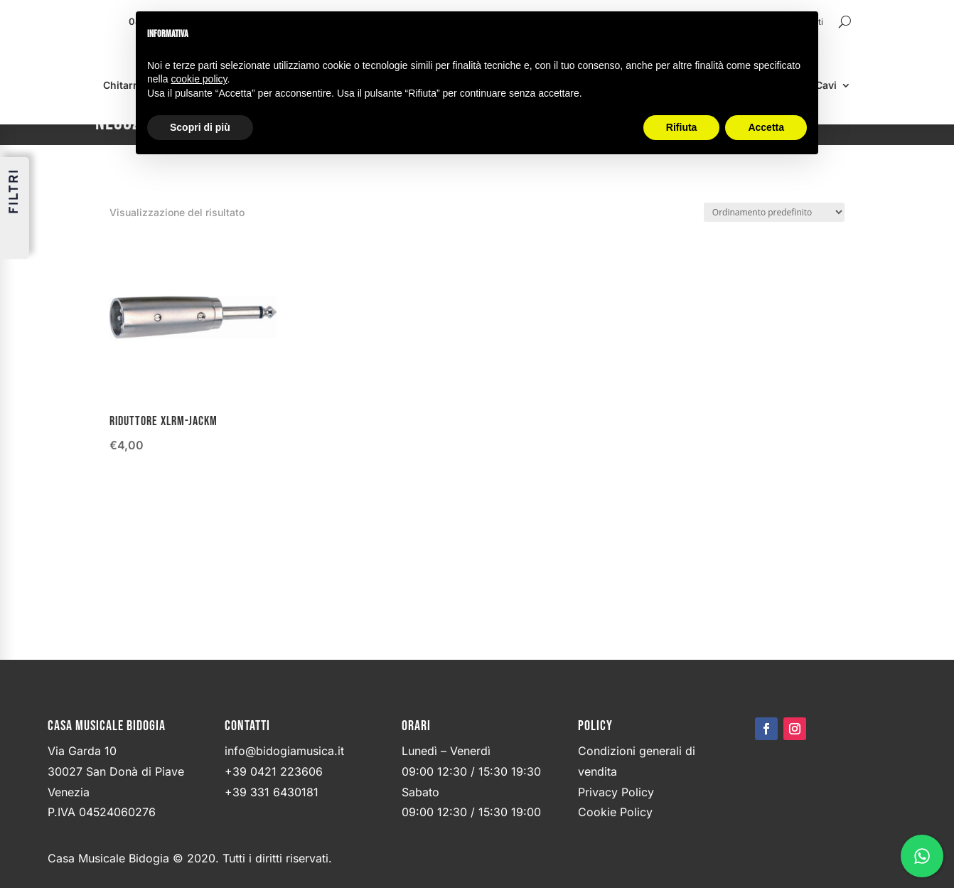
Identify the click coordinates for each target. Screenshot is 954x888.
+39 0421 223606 (274, 772)
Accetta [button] (766, 127)
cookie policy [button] (199, 79)
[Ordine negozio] (774, 212)
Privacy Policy (616, 793)
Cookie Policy (615, 813)
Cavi (826, 85)
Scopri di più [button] (200, 127)
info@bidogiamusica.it (284, 751)
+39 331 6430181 (271, 793)
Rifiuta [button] (681, 127)
